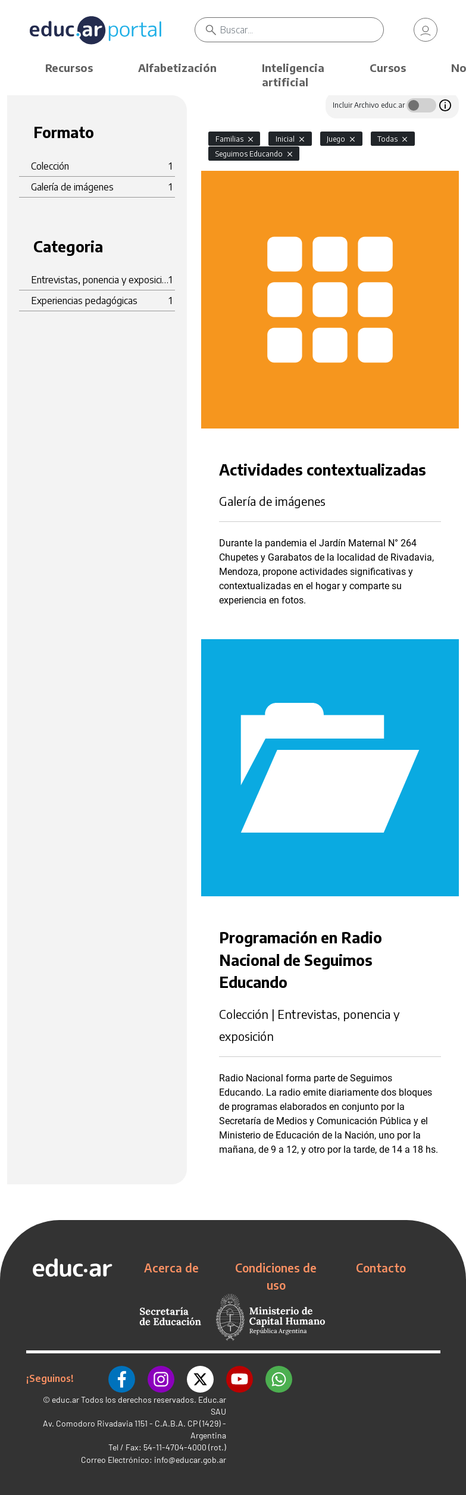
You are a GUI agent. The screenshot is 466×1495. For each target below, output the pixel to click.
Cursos (388, 67)
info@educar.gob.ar (190, 1459)
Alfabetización (177, 67)
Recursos (69, 67)
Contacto (381, 1268)
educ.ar (65, 1399)
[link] (425, 30)
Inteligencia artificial (293, 75)
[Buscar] (301, 30)
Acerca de (171, 1268)
